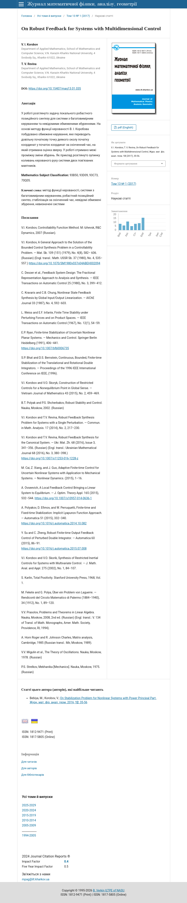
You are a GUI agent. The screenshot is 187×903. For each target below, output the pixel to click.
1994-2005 (29, 835)
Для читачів (29, 761)
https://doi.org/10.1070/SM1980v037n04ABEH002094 (64, 263)
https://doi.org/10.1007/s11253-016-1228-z (49, 458)
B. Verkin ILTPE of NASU (108, 890)
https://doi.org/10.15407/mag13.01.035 (55, 88)
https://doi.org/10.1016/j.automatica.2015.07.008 (54, 548)
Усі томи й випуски (49, 15)
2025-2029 (29, 805)
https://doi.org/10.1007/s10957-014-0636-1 (63, 498)
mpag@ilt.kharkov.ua (35, 879)
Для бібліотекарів (32, 774)
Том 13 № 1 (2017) (78, 15)
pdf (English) (125, 127)
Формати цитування (125, 163)
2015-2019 (29, 815)
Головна (26, 15)
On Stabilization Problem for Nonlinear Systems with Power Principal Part (108, 698)
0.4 (66, 861)
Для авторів (29, 768)
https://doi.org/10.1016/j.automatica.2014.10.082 (54, 523)
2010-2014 (29, 820)
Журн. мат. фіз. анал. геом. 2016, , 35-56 (58, 702)
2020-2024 (29, 810)
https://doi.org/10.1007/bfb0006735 (45, 348)
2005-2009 (29, 825)
